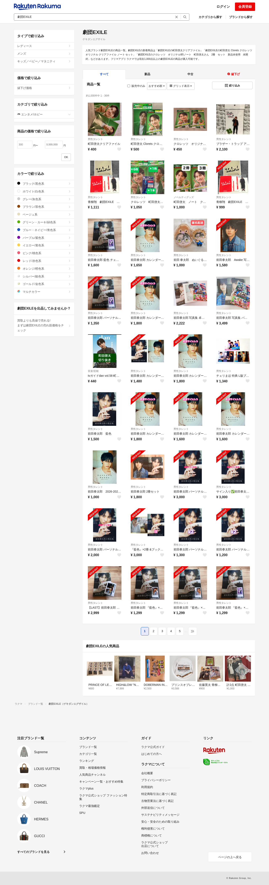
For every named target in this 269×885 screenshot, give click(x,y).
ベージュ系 (44, 214)
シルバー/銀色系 (44, 276)
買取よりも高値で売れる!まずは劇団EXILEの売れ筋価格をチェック (44, 325)
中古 (190, 74)
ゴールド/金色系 (44, 284)
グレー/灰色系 (44, 199)
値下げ (233, 74)
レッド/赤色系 (44, 261)
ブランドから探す (241, 17)
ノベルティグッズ (184, 197)
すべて (104, 74)
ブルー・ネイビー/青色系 (44, 230)
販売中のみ (136, 86)
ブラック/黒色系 (44, 183)
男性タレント (95, 139)
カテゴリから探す (210, 17)
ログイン (223, 6)
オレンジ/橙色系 (44, 268)
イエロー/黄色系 (44, 245)
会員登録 (245, 6)
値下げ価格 (44, 88)
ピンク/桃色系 (44, 253)
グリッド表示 (181, 86)
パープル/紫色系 (44, 237)
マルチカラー (44, 291)
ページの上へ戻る (230, 857)
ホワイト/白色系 (44, 191)
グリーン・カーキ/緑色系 (44, 222)
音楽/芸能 (93, 371)
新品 (147, 74)
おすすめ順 (157, 86)
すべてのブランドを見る (33, 852)
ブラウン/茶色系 (44, 206)
